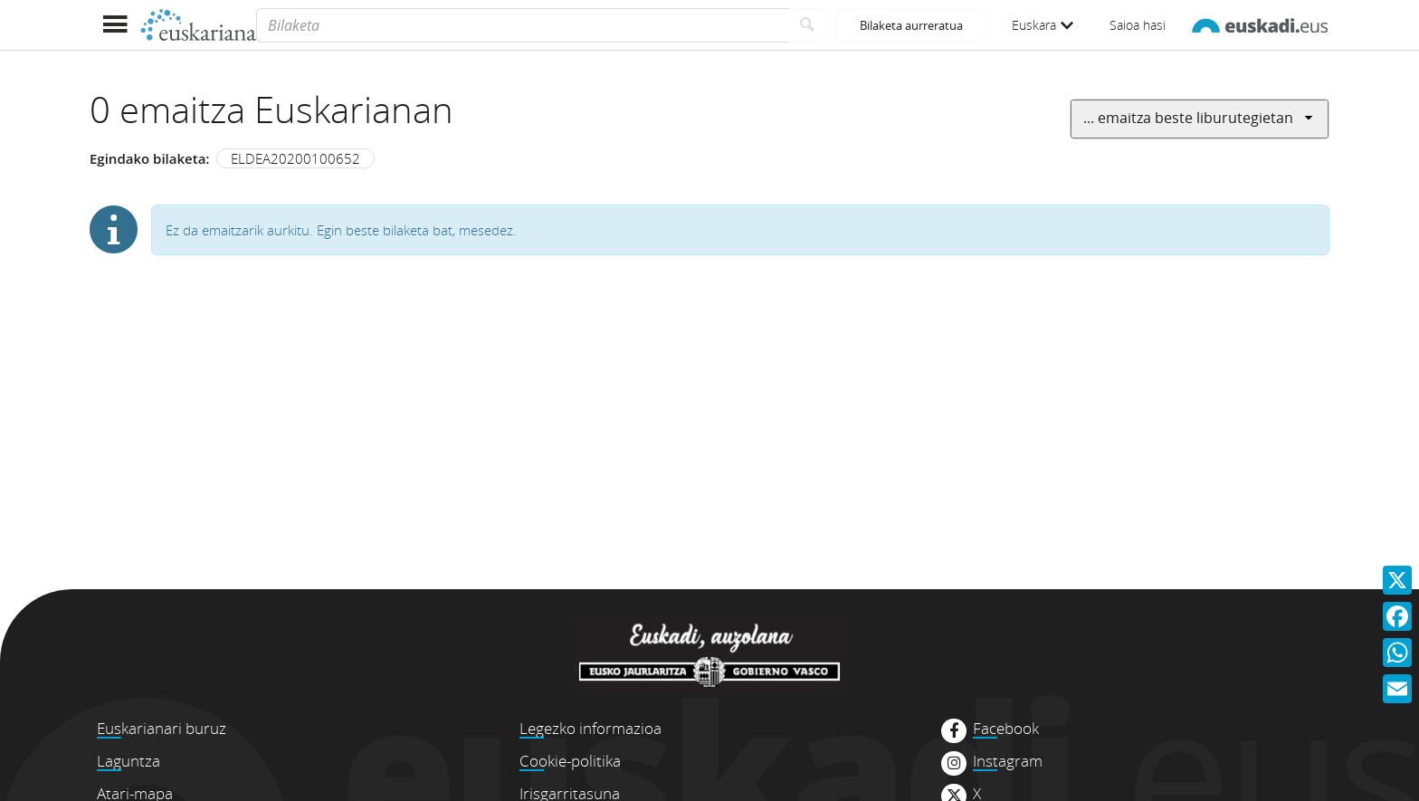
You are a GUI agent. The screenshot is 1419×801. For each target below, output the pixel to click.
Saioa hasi (1137, 24)
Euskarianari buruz (161, 728)
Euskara (1042, 24)
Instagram (1008, 761)
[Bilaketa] (522, 25)
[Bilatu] (807, 25)
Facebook (1006, 728)
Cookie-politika (570, 760)
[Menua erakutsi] (114, 25)
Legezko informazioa (590, 728)
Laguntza (128, 760)
